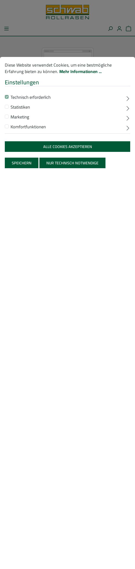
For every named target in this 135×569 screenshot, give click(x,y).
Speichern (21, 189)
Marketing (20, 143)
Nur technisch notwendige (72, 189)
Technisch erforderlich (31, 123)
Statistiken (20, 133)
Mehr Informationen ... (80, 97)
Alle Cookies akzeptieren (67, 172)
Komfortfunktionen (28, 152)
